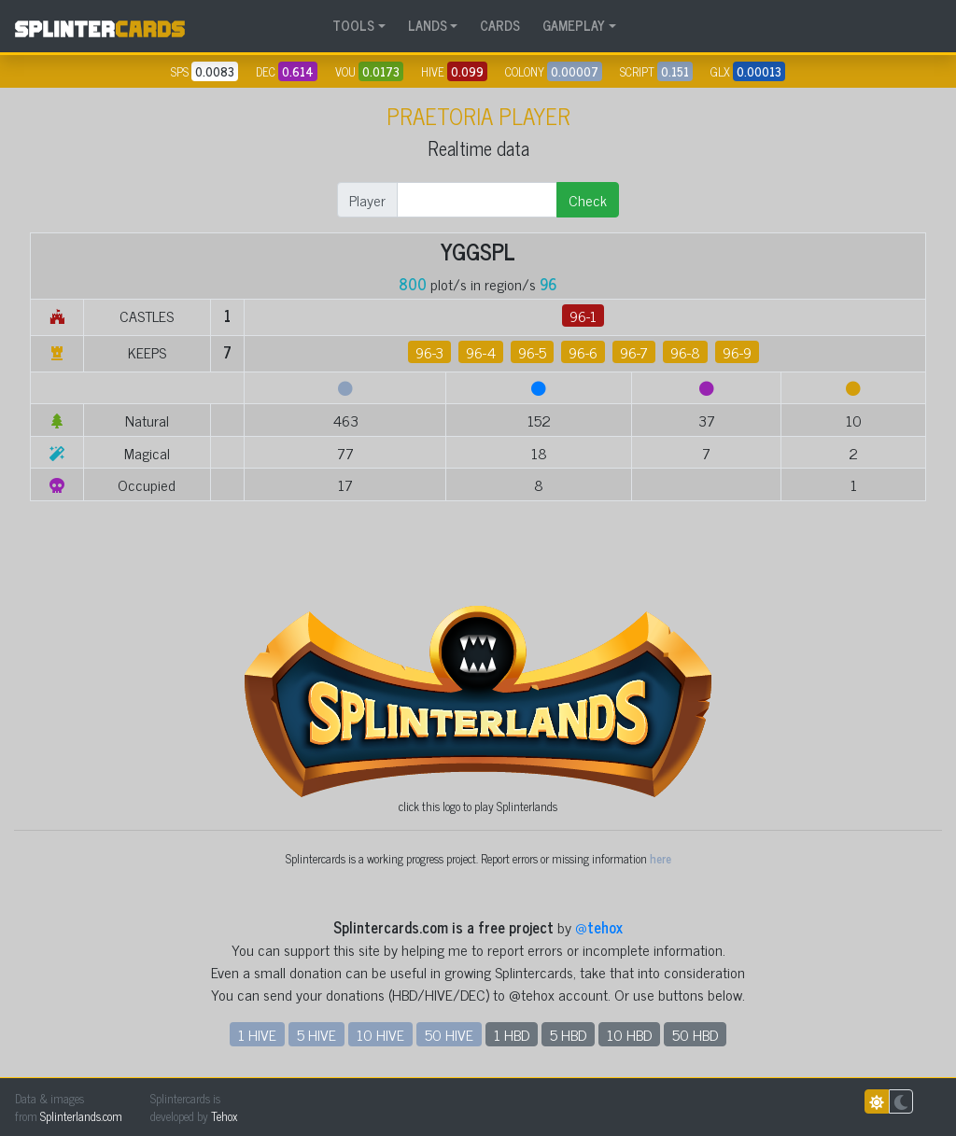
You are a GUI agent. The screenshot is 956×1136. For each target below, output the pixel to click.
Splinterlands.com (81, 1116)
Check (588, 200)
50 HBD (695, 1034)
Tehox (224, 1116)
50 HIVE (449, 1034)
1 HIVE (257, 1034)
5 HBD (568, 1034)
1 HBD (511, 1034)
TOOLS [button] (353, 25)
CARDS (500, 25)
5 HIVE (316, 1034)
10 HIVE (380, 1034)
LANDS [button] (427, 25)
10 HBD (629, 1034)
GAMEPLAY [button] (573, 25)
